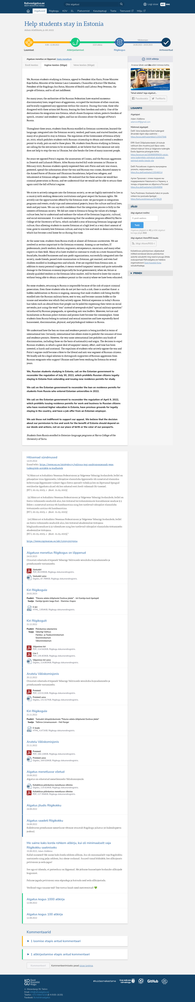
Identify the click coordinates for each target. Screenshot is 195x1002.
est (163, 4)
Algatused (39, 11)
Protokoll (37, 690)
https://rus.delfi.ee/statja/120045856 (146, 187)
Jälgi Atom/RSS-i (145, 243)
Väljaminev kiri (39, 646)
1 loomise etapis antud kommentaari (56, 941)
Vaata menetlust (64, 59)
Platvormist (83, 11)
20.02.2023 (32, 593)
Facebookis (142, 98)
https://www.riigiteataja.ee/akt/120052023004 (52, 541)
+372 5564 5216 (39, 994)
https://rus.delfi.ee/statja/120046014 (146, 172)
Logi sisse (153, 4)
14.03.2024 (32, 461)
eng (168, 4)
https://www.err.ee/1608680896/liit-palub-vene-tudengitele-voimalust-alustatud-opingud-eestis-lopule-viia (149, 157)
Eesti (31, 65)
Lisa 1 (35, 653)
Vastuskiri (37, 569)
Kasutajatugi (99, 11)
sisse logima (86, 965)
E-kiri (35, 607)
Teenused (125, 11)
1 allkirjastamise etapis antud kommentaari (60, 954)
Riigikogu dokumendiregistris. (61, 572)
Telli (137, 225)
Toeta (113, 11)
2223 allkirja (97, 40)
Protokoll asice (39, 697)
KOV (64, 11)
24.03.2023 (32, 556)
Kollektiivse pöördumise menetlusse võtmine (53, 785)
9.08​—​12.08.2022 (52, 40)
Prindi (137, 273)
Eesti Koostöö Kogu (152, 262)
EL (72, 11)
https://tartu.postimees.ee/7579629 (146, 199)
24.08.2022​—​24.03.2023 (143, 40)
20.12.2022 (32, 677)
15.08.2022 (32, 851)
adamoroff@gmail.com (141, 122)
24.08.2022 (32, 809)
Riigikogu (54, 11)
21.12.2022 (32, 624)
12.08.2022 (32, 903)
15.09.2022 (32, 775)
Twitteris (160, 98)
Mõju (139, 11)
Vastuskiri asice (39, 576)
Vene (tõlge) (83, 65)
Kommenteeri (38, 965)
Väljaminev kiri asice (42, 660)
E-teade (36, 728)
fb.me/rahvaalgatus (42, 997)
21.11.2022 (32, 714)
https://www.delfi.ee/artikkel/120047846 (148, 137)
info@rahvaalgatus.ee (39, 992)
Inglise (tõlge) (55, 65)
